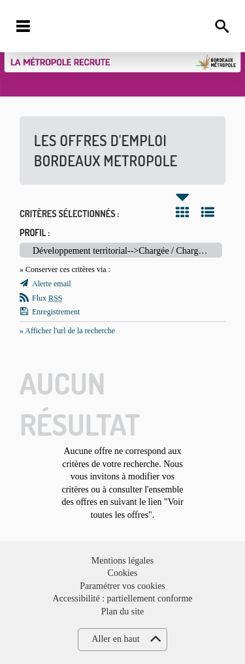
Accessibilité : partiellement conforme (122, 598)
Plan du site (122, 611)
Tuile (182, 212)
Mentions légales (122, 561)
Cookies (123, 573)
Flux (47, 298)
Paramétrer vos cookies (122, 586)
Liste (208, 212)
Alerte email (51, 283)
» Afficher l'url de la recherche (67, 330)
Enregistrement (56, 311)
